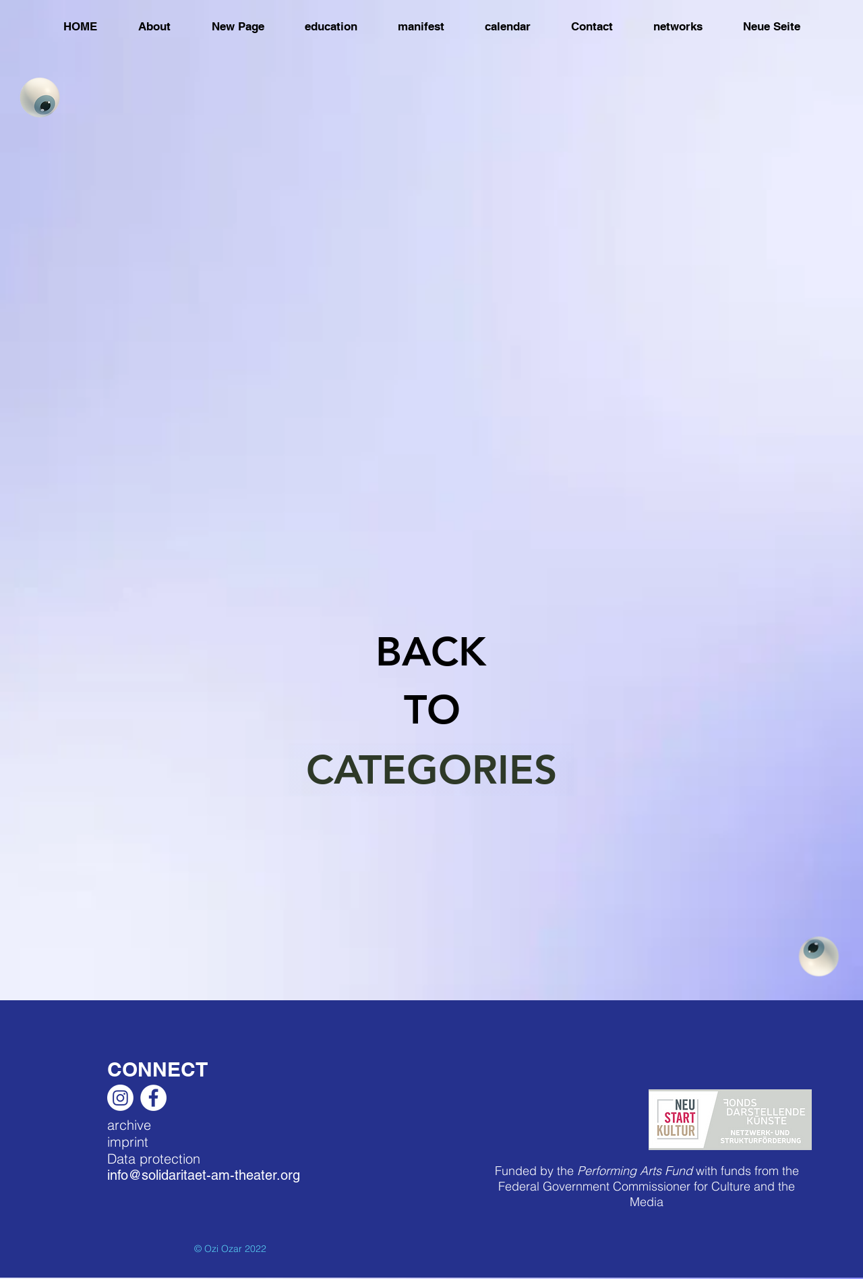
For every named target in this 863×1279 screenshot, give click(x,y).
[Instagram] (120, 1098)
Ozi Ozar (223, 1249)
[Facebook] (153, 1098)
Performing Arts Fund (634, 1170)
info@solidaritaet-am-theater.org (203, 1175)
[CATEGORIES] (431, 769)
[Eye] (39, 97)
